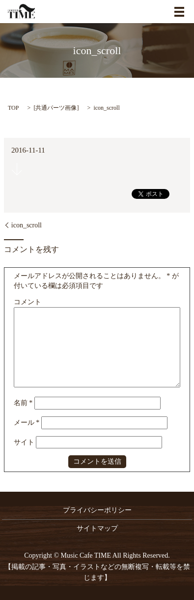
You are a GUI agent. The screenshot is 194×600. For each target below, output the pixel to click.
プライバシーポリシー (97, 510)
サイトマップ (97, 528)
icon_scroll (26, 225)
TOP (13, 107)
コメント (27, 302)
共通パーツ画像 (56, 107)
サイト (24, 442)
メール (27, 422)
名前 (23, 403)
